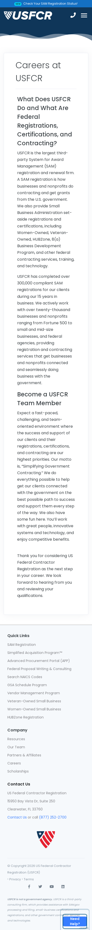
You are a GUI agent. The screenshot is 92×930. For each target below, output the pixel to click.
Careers (14, 763)
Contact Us (17, 817)
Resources (16, 739)
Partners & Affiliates (24, 755)
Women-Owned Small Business (34, 709)
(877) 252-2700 (52, 817)
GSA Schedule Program (27, 685)
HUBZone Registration (25, 717)
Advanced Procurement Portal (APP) (38, 660)
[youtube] (52, 886)
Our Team (16, 747)
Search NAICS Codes (24, 676)
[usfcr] (46, 835)
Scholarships (18, 771)
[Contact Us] (75, 921)
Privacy (15, 879)
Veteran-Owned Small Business (34, 701)
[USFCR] (28, 15)
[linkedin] (63, 886)
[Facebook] (29, 886)
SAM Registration (21, 644)
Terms (29, 879)
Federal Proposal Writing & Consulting (39, 668)
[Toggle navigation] (84, 15)
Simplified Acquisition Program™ (34, 652)
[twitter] (40, 886)
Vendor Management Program (33, 693)
